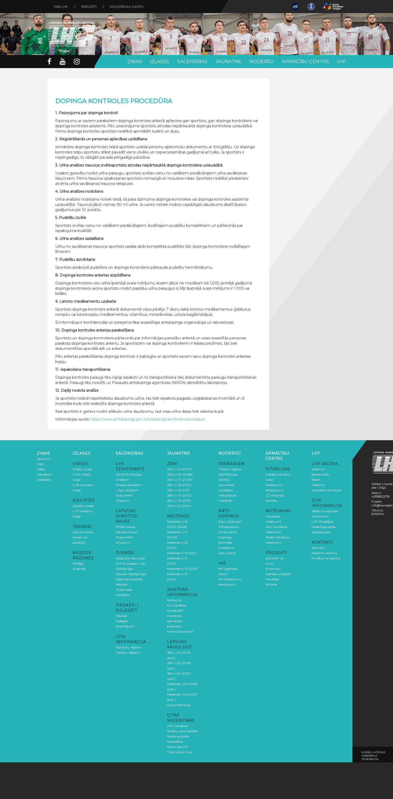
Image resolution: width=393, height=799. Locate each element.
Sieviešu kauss (126, 532)
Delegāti (122, 621)
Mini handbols (177, 726)
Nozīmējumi (125, 626)
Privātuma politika (326, 558)
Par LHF (61, 6)
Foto (40, 464)
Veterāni (122, 584)
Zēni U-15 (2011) (178, 490)
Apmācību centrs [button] (305, 61)
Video (41, 469)
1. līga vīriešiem (127, 490)
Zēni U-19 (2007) (179, 469)
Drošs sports (227, 532)
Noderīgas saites (126, 6)
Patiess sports (228, 527)
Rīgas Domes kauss (130, 558)
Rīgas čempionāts (129, 579)
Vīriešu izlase (82, 469)
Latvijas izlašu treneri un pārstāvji (83, 537)
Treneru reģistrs (127, 652)
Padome (318, 485)
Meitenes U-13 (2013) (182, 569)
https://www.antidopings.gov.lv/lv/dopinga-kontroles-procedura (147, 419)
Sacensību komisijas (326, 490)
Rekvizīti (89, 6)
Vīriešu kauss (125, 527)
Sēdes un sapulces (325, 511)
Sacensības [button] (192, 61)
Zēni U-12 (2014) (179, 506)
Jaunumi (44, 459)
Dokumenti (124, 495)
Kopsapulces (321, 532)
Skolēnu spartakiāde (182, 731)
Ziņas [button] (134, 61)
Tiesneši (121, 616)
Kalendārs (174, 626)
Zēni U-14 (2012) (179, 495)
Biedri (316, 480)
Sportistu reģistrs (128, 647)
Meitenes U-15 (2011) (181, 553)
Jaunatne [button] (228, 61)
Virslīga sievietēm (129, 485)
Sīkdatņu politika (324, 553)
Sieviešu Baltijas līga (131, 574)
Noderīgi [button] (261, 61)
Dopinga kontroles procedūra (226, 542)
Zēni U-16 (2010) (179, 485)
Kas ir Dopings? (230, 522)
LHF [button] (341, 61)
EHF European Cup (130, 563)
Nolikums (174, 600)
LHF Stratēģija (322, 522)
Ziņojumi (123, 501)
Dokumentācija (179, 705)
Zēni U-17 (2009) (179, 480)
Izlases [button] (159, 61)
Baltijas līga (124, 569)
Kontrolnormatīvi (180, 631)
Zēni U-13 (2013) (179, 501)
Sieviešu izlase (83, 506)
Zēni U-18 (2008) (180, 474)
